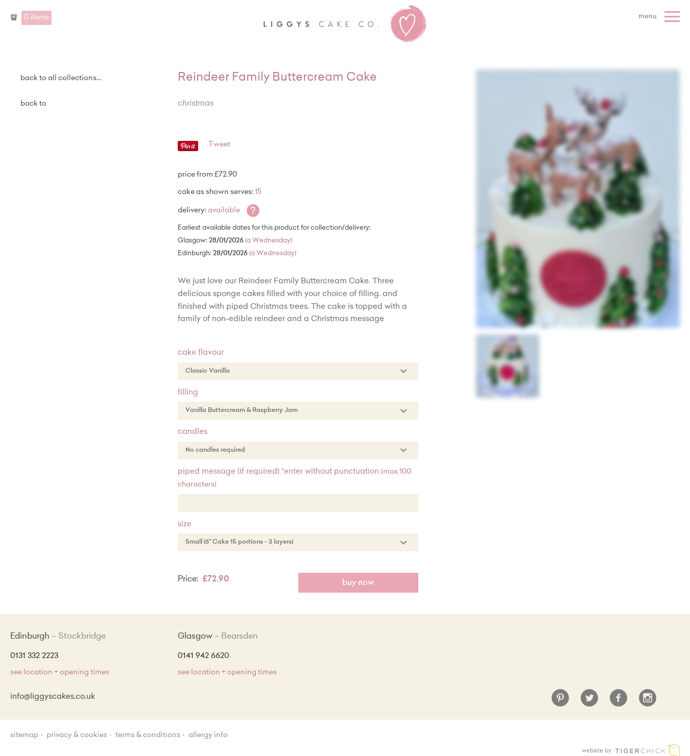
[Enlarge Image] (578, 198)
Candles (192, 432)
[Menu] (660, 17)
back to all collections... (60, 78)
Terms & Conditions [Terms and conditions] (147, 735)
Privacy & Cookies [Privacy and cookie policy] (76, 735)
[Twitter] (589, 702)
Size (185, 524)
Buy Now (358, 583)
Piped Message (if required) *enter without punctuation (294, 478)
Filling (188, 393)
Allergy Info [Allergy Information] (208, 735)
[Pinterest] (560, 702)
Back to (33, 104)
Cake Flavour (201, 353)
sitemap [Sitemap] (24, 735)
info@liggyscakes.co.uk (52, 697)
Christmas (195, 104)
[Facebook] (618, 702)
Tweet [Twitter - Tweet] (219, 145)
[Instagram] (647, 702)
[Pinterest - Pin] (188, 149)
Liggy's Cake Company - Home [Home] (345, 24)
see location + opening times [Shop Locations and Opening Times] (59, 672)
